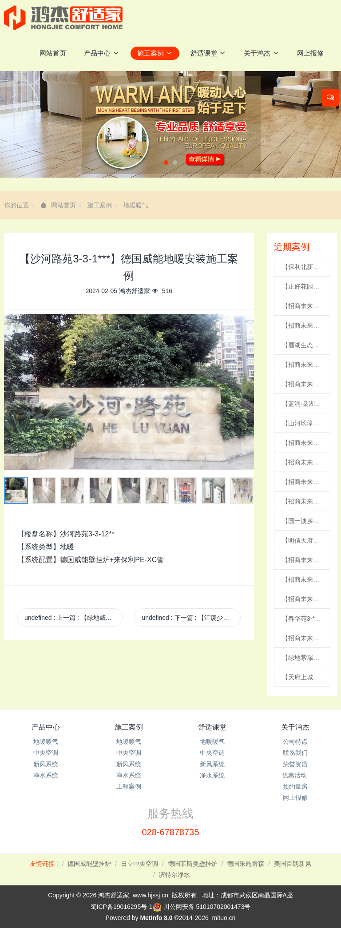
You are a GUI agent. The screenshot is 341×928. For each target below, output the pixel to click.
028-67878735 (170, 832)
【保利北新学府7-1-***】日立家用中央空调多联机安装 (302, 266)
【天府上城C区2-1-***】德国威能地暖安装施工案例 (302, 677)
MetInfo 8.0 (156, 917)
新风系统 (45, 764)
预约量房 (295, 786)
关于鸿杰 (295, 727)
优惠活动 (295, 775)
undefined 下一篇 (191, 617)
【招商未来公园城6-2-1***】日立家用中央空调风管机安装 (302, 501)
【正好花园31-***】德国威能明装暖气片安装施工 (302, 286)
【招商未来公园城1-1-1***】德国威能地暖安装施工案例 (302, 384)
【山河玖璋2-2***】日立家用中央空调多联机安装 (302, 423)
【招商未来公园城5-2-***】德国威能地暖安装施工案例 (302, 599)
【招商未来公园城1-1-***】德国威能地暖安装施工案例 (302, 325)
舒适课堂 (212, 727)
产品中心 (46, 727)
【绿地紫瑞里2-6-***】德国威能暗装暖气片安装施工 (302, 657)
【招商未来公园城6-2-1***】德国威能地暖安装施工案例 (302, 305)
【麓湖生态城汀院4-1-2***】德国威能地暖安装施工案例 (302, 345)
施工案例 (99, 205)
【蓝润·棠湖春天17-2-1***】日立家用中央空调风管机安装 (302, 403)
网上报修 (295, 797)
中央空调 (45, 752)
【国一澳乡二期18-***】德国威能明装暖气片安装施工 (302, 520)
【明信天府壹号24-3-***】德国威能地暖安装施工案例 (302, 540)
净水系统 (45, 775)
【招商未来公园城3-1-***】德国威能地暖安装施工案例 (302, 481)
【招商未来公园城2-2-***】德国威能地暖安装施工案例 (302, 364)
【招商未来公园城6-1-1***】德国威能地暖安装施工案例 (302, 462)
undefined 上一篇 (73, 617)
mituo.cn (223, 917)
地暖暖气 (135, 205)
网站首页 (53, 53)
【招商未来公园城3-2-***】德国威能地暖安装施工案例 (302, 442)
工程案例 (128, 786)
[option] (129, 392)
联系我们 (295, 752)
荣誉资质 (295, 764)
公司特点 (295, 741)
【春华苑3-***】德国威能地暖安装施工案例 (302, 618)
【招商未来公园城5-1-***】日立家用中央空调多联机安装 (302, 559)
